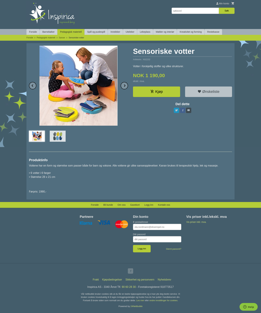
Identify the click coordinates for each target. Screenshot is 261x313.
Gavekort (135, 205)
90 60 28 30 (129, 287)
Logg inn (148, 205)
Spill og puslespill (96, 31)
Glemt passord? (173, 249)
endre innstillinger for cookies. (163, 300)
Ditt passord (139, 234)
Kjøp (156, 92)
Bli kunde (108, 205)
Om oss (122, 205)
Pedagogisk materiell (71, 31)
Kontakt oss (164, 205)
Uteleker (130, 31)
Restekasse (213, 31)
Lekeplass (145, 31)
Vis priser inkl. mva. (196, 222)
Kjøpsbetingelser (112, 279)
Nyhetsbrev (164, 279)
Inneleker (115, 31)
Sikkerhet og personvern (140, 279)
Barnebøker (48, 31)
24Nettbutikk (136, 306)
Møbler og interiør (165, 31)
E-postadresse (140, 222)
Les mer (140, 300)
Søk (227, 10)
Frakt (96, 279)
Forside (33, 31)
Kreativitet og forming (191, 31)
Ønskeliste (208, 92)
